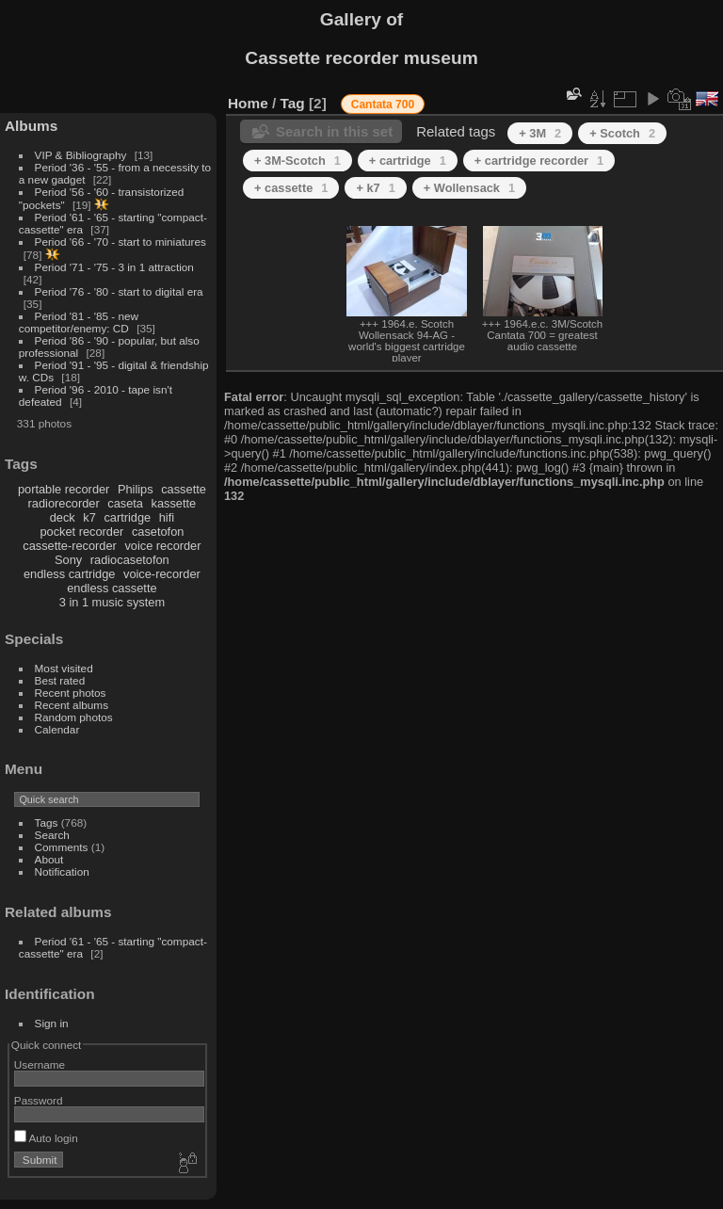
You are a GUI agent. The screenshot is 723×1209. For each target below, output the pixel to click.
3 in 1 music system (112, 602)
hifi (166, 517)
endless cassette (111, 588)
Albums (31, 126)
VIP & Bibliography (82, 155)
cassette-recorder (70, 546)
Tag (293, 103)
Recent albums (71, 705)
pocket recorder (81, 531)
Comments (61, 847)
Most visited (64, 668)
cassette (183, 489)
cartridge (127, 517)
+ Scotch (622, 133)
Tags (46, 822)
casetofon (158, 531)
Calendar (57, 729)
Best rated (60, 680)
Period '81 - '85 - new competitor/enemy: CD (78, 322)
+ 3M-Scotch (297, 160)
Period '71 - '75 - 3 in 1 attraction (114, 267)
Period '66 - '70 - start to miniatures (120, 241)
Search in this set (334, 131)
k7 (89, 517)
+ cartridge (407, 160)
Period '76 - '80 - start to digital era (119, 291)
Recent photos (70, 692)
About (49, 859)
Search (52, 835)
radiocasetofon (129, 560)
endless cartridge (69, 574)
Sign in (52, 1023)
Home (248, 103)
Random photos (74, 717)
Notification (62, 871)
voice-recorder (162, 574)
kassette (174, 503)
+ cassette (291, 188)
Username (39, 1064)
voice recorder (162, 546)
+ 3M (540, 133)
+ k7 (375, 188)
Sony (68, 560)
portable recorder (63, 489)
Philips (135, 489)
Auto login (46, 1138)
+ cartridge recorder (538, 160)
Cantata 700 (382, 104)
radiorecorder (64, 503)
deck (62, 517)
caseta (125, 503)
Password (38, 1100)
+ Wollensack (469, 188)
